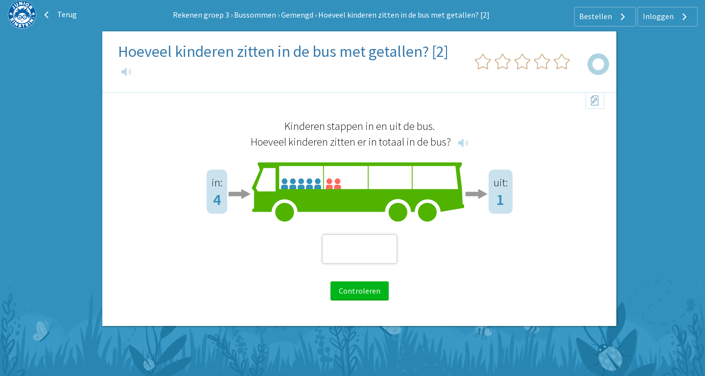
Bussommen (255, 15)
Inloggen (666, 16)
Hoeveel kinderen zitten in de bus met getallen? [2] (404, 15)
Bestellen (603, 16)
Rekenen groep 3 (201, 15)
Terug (59, 14)
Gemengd (297, 15)
